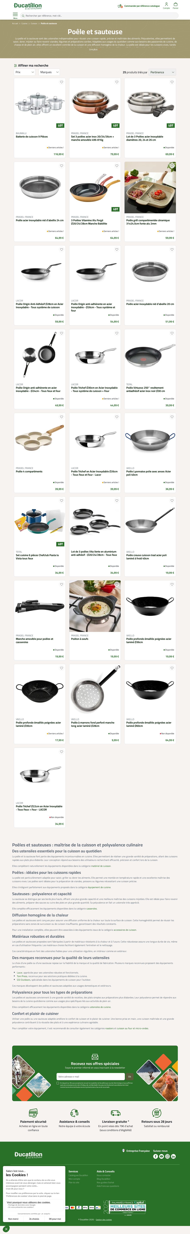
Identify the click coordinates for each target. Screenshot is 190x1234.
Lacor (19, 980)
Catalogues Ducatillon (80, 1183)
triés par (142, 80)
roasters (109, 1036)
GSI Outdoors (23, 988)
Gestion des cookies (104, 1228)
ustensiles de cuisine (100, 1015)
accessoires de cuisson (125, 938)
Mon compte (75, 1187)
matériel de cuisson (101, 874)
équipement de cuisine (99, 895)
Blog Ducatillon (104, 1187)
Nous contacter (104, 1183)
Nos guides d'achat (106, 1190)
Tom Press (22, 984)
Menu (15, 16)
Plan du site (74, 1190)
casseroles (91, 916)
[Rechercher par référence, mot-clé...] (99, 16)
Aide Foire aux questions (109, 1194)
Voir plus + (22, 1099)
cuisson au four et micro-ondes (132, 1036)
